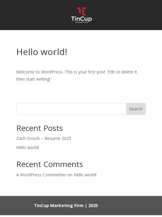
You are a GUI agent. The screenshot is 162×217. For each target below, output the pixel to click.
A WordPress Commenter (41, 175)
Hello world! (27, 147)
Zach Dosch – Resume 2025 (43, 138)
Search (135, 109)
